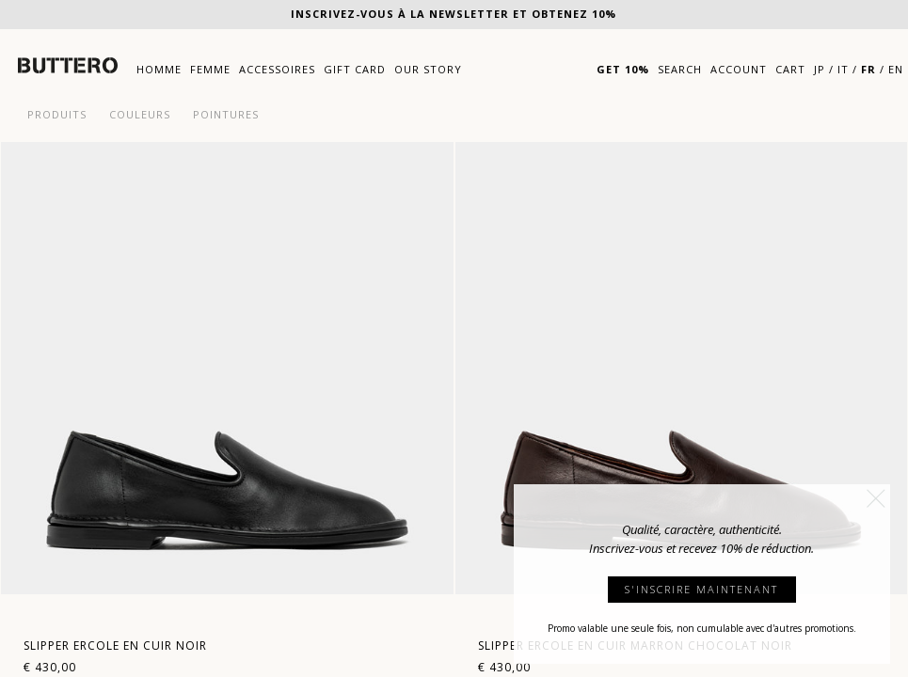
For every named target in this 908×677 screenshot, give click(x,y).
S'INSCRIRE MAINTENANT (701, 589)
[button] (876, 498)
